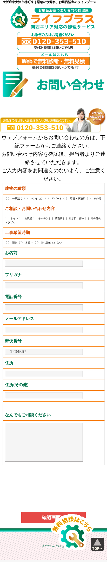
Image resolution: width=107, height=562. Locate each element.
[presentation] (53, 481)
